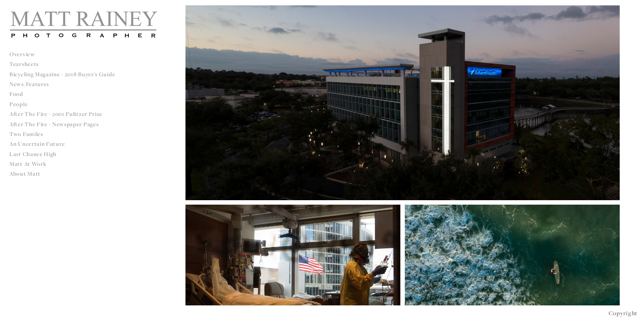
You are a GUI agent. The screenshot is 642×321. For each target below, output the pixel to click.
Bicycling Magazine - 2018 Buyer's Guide (62, 74)
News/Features (29, 84)
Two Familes (26, 134)
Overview (22, 54)
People (18, 104)
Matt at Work (27, 164)
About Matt (25, 173)
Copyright (623, 313)
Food (16, 94)
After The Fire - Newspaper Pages (54, 124)
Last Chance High (33, 154)
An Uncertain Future (37, 144)
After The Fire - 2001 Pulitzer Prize (56, 114)
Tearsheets (24, 64)
